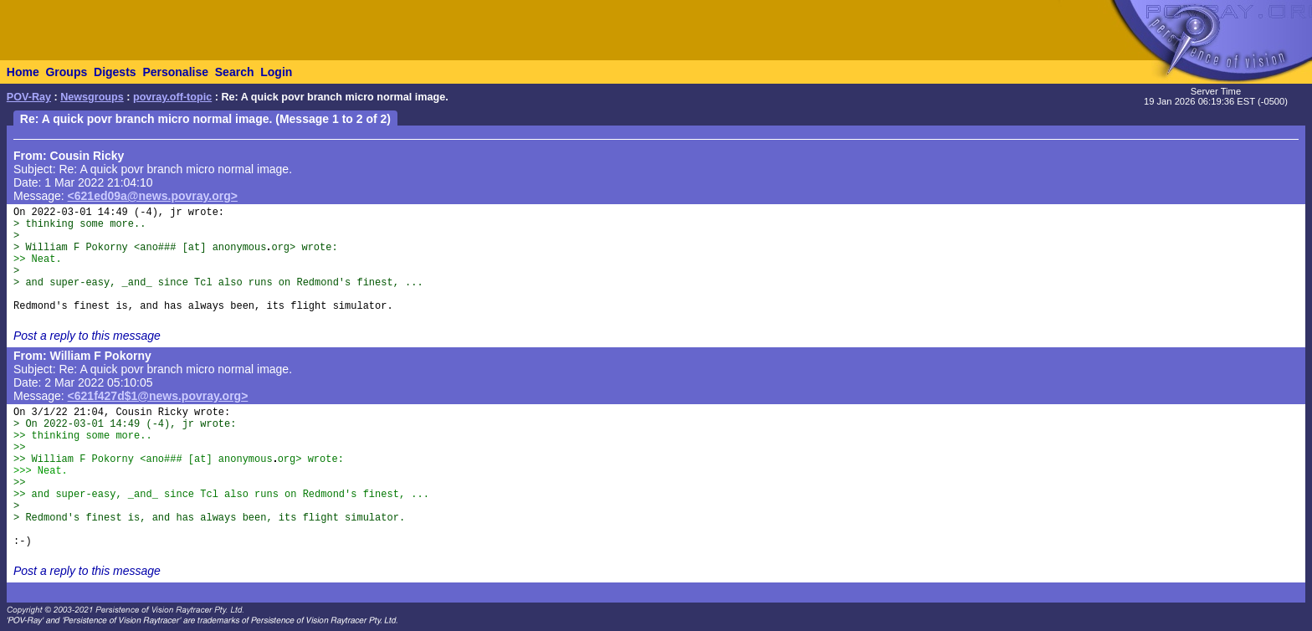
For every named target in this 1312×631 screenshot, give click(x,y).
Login (276, 72)
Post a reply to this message (87, 335)
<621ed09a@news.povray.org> (153, 196)
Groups (66, 72)
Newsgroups (92, 97)
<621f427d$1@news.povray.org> (158, 396)
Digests (115, 72)
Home (23, 72)
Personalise (175, 72)
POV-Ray (29, 97)
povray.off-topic (172, 97)
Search (234, 72)
